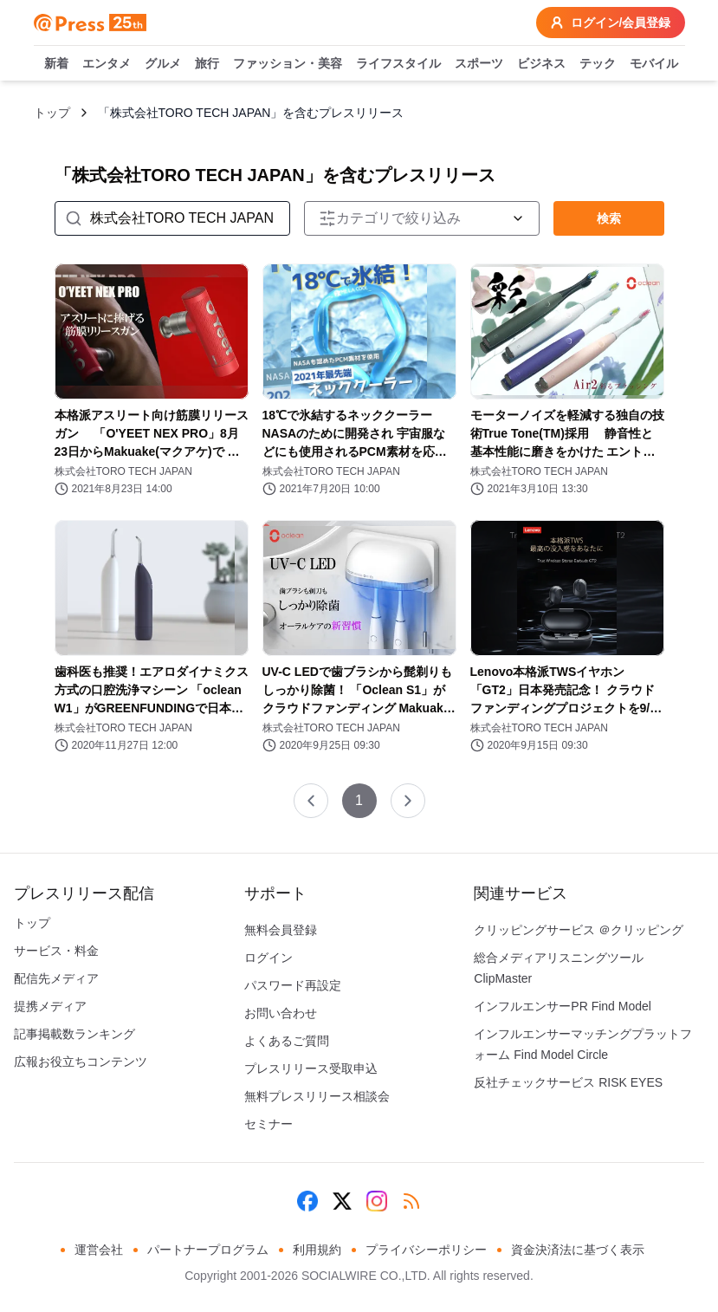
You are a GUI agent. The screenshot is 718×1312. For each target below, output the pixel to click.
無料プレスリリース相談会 (317, 1096)
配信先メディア (56, 978)
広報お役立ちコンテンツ (80, 1061)
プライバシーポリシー (426, 1250)
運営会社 (98, 1250)
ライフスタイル (398, 64)
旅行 (207, 64)
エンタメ (106, 64)
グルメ (163, 64)
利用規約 (317, 1250)
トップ (52, 113)
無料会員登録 (280, 930)
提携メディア (50, 1006)
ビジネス (541, 64)
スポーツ (479, 64)
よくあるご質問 (286, 1041)
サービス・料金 (56, 951)
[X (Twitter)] (342, 1201)
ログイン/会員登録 (610, 22)
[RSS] (411, 1201)
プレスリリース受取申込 (311, 1068)
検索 (609, 218)
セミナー (268, 1124)
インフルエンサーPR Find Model (562, 1006)
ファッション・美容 (287, 64)
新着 (56, 64)
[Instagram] (376, 1201)
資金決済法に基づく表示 (577, 1250)
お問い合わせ (280, 1013)
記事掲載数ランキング (74, 1034)
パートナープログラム (207, 1250)
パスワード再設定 (292, 985)
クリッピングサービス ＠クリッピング (578, 930)
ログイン (268, 958)
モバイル (654, 64)
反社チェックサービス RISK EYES (568, 1082)
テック (597, 64)
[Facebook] (307, 1201)
